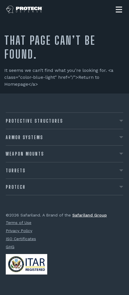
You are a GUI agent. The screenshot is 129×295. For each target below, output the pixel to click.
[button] (119, 9)
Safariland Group (89, 215)
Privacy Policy (19, 230)
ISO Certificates (21, 238)
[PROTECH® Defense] (24, 9)
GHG (10, 246)
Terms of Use (18, 222)
